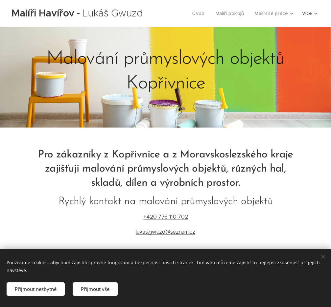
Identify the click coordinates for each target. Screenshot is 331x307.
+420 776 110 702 (165, 216)
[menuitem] (203, 13)
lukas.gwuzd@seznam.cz (165, 231)
